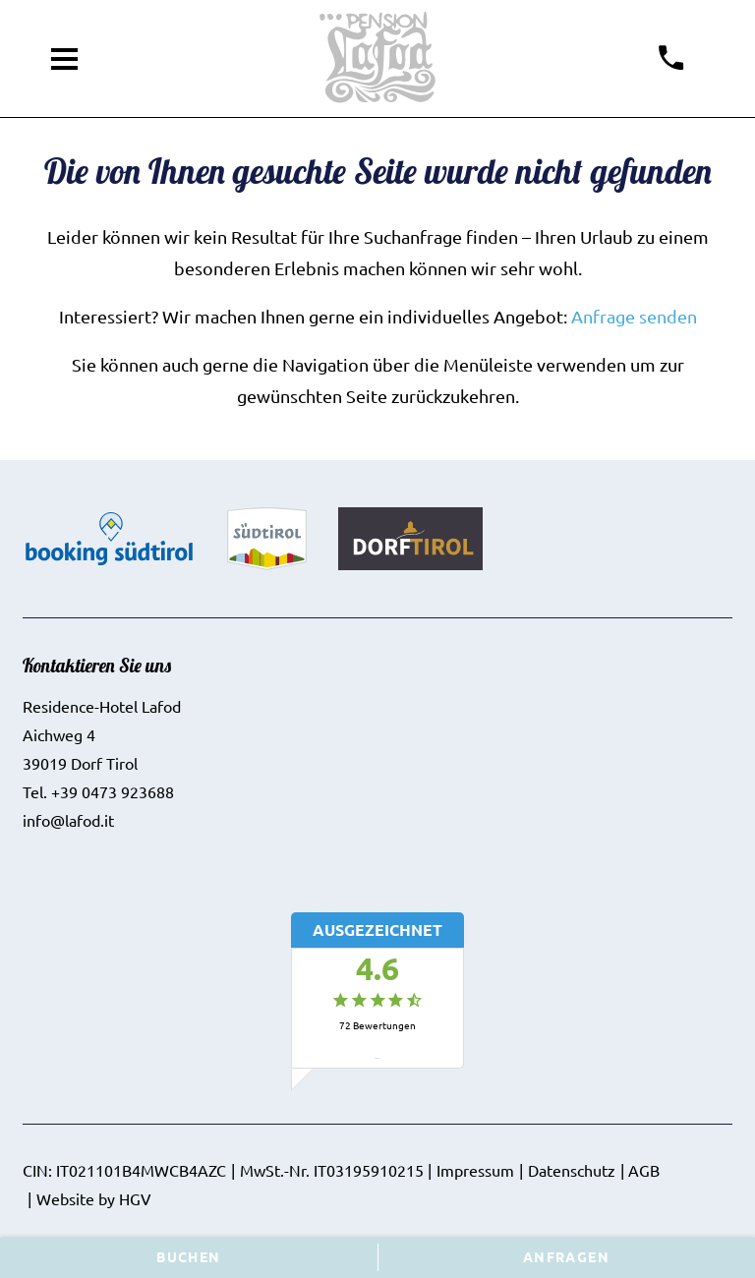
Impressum (475, 1170)
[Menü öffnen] (65, 58)
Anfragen (566, 1256)
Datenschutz (571, 1170)
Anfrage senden (634, 316)
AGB (644, 1170)
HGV (135, 1198)
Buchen (188, 1256)
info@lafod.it (68, 820)
